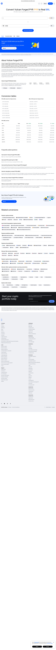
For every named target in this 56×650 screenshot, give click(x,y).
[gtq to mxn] (51, 253)
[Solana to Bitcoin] (5, 263)
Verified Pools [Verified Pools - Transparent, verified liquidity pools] (31, 352)
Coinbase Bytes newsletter (6, 350)
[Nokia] (41, 277)
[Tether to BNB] (20, 263)
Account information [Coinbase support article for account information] (5, 375)
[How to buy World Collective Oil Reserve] (8, 229)
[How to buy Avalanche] (50, 225)
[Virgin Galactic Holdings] (23, 277)
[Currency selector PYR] (52, 18)
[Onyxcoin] (15, 219)
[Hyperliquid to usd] (21, 269)
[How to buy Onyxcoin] (44, 227)
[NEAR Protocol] (51, 245)
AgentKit (30, 375)
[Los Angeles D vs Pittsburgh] (17, 237)
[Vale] (3, 285)
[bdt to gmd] (10, 253)
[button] (54, 3)
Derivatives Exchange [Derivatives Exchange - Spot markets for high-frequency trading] (33, 351)
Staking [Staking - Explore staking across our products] (30, 346)
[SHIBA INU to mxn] (44, 269)
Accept (47, 646)
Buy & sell (30, 324)
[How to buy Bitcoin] (36, 227)
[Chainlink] (18, 245)
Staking (30, 377)
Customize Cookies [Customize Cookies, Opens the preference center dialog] (50, 643)
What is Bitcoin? (4, 358)
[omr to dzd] (16, 253)
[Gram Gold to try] (29, 269)
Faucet (30, 378)
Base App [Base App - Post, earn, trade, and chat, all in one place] (30, 326)
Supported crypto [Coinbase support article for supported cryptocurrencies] (4, 379)
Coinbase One (31, 327)
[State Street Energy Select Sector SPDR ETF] (47, 285)
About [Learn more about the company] (2, 324)
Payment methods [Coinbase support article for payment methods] (4, 376)
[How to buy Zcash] (41, 225)
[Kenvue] (40, 285)
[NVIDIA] (21, 279)
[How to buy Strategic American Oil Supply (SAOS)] (24, 229)
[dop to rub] (10, 255)
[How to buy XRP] (13, 227)
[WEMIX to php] (36, 269)
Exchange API (31, 380)
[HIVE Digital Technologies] (24, 285)
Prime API (30, 383)
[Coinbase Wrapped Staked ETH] (39, 217)
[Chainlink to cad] (34, 271)
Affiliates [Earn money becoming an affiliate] (3, 327)
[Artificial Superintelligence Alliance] (8, 217)
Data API (30, 371)
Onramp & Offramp (32, 363)
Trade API (30, 366)
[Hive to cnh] (20, 271)
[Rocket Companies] (33, 285)
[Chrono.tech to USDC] (37, 261)
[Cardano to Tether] (13, 261)
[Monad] (41, 219)
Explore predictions (32, 333)
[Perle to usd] (13, 269)
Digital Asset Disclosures (6, 342)
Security (2, 332)
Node (30, 374)
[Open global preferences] (44, 407)
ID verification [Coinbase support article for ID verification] (4, 373)
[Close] (53, 642)
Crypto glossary (4, 355)
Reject (37, 646)
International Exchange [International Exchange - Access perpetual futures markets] (33, 349)
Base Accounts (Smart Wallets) (34, 362)
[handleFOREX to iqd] (5, 269)
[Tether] (36, 219)
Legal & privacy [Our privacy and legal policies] (4, 336)
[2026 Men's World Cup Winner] (7, 235)
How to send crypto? (5, 364)
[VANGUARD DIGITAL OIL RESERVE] (22, 217)
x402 (29, 365)
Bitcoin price (31, 388)
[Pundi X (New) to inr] (5, 271)
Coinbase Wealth (32, 329)
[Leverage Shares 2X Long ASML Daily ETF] (23, 287)
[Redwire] (36, 277)
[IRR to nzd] (41, 271)
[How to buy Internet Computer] (31, 225)
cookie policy (37, 642)
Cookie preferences (5, 339)
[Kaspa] (3, 245)
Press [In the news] (2, 330)
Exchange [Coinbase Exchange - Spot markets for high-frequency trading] (30, 348)
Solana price (31, 391)
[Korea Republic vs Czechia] (6, 237)
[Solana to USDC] (12, 263)
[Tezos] (21, 219)
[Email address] (38, 301)
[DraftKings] (17, 285)
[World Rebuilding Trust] (24, 247)
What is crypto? (4, 359)
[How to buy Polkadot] (5, 225)
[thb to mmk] (4, 253)
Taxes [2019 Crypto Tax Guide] (2, 365)
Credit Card (31, 330)
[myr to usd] (4, 255)
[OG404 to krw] (13, 271)
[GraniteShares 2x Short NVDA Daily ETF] (5, 277)
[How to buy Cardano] (5, 227)
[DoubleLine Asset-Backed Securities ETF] (5, 287)
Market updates (4, 356)
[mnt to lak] (16, 255)
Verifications (31, 372)
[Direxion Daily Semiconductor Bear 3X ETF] (5, 279)
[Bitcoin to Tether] (27, 263)
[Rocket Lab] (31, 277)
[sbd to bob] (28, 253)
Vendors (2, 335)
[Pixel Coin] (4, 219)
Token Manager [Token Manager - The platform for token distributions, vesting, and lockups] (31, 341)
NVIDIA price (31, 396)
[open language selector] (41, 3)
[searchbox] (52, 25)
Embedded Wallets (32, 360)
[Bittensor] (44, 245)
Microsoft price (31, 399)
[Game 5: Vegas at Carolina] (29, 237)
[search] (39, 3)
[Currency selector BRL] (52, 25)
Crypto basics (3, 352)
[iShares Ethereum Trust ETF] (9, 285)
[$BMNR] (16, 247)
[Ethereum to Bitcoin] (36, 263)
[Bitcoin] (31, 217)
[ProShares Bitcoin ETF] (48, 277)
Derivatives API (31, 384)
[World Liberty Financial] (10, 245)
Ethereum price (31, 389)
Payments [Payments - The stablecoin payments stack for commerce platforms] (30, 340)
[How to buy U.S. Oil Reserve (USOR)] (24, 227)
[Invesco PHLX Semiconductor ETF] (14, 287)
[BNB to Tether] (44, 263)
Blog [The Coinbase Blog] (2, 329)
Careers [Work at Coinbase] (2, 326)
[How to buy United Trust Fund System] (18, 225)
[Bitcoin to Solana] (5, 261)
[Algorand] (48, 217)
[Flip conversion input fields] (28, 22)
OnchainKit (31, 369)
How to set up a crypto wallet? (7, 362)
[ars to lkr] (45, 253)
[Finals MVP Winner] (47, 237)
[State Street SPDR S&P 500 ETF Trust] (14, 277)
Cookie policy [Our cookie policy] (3, 338)
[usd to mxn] (34, 253)
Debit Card (30, 332)
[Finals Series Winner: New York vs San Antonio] (32, 235)
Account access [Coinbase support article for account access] (4, 378)
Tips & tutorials (4, 353)
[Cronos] (12, 247)
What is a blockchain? (5, 361)
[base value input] (25, 18)
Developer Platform (32, 356)
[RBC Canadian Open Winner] (19, 235)
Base (29, 357)
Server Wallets (31, 359)
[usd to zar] (22, 253)
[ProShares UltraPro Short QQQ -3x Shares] (14, 279)
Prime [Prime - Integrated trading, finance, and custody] (30, 345)
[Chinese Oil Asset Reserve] (28, 219)
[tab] (2, 36)
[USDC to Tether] (28, 261)
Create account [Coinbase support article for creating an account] (4, 372)
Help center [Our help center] (3, 369)
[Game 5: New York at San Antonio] (46, 235)
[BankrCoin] (10, 219)
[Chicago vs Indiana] (5, 239)
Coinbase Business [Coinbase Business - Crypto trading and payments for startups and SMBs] (32, 338)
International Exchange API (34, 381)
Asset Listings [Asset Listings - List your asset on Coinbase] (31, 337)
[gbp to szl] (40, 253)
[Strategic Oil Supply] (37, 245)
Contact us (3, 370)
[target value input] (26, 25)
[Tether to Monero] (45, 261)
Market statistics (4, 349)
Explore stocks (4, 347)
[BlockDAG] (30, 245)
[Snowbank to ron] (27, 271)
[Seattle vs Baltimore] (38, 237)
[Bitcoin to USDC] (21, 261)
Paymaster (31, 368)
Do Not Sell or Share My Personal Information (9, 341)
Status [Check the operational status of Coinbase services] (2, 381)
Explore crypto (4, 346)
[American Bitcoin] (5, 247)
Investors (3, 333)
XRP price (30, 392)
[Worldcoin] (24, 245)
